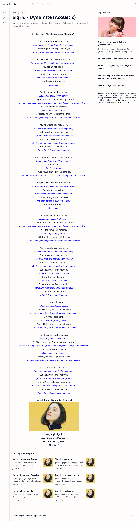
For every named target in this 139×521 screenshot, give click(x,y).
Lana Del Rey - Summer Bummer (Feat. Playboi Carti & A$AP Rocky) (116, 77)
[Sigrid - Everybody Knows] (90, 478)
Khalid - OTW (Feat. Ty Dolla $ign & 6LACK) (114, 67)
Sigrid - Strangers (63, 459)
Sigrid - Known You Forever (25, 459)
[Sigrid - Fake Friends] (90, 493)
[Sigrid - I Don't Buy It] (48, 493)
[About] (4, 17)
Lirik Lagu (11, 3)
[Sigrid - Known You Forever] (48, 462)
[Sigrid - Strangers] (90, 462)
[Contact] (4, 22)
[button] (134, 4)
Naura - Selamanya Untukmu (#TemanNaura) (112, 43)
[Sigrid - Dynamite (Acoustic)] (48, 478)
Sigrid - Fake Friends (64, 491)
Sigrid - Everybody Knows (67, 475)
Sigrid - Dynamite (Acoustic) (26, 475)
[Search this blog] (52, 3)
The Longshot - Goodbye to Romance (115, 58)
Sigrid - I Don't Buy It (23, 491)
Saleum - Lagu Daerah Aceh (111, 85)
